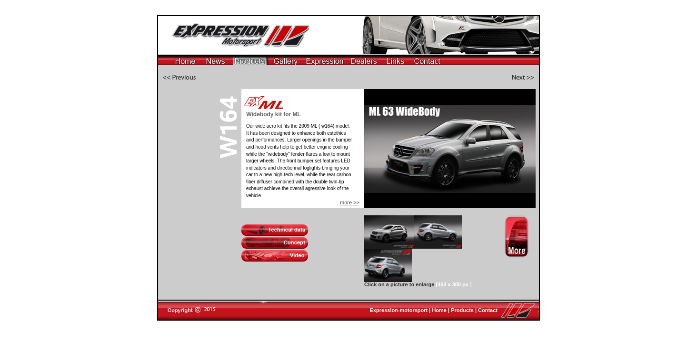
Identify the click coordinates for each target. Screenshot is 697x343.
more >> (349, 202)
